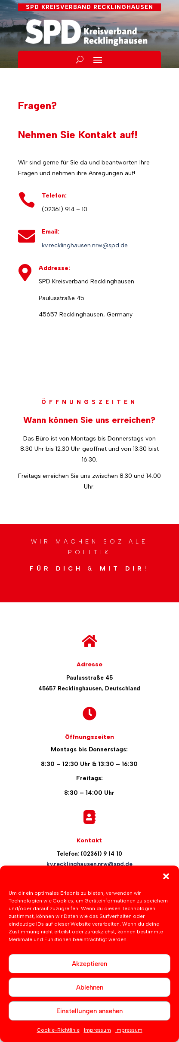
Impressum (97, 1030)
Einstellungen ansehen (89, 1011)
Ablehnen (89, 987)
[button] (166, 876)
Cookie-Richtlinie (58, 1030)
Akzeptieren (89, 964)
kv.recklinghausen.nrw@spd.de (85, 245)
